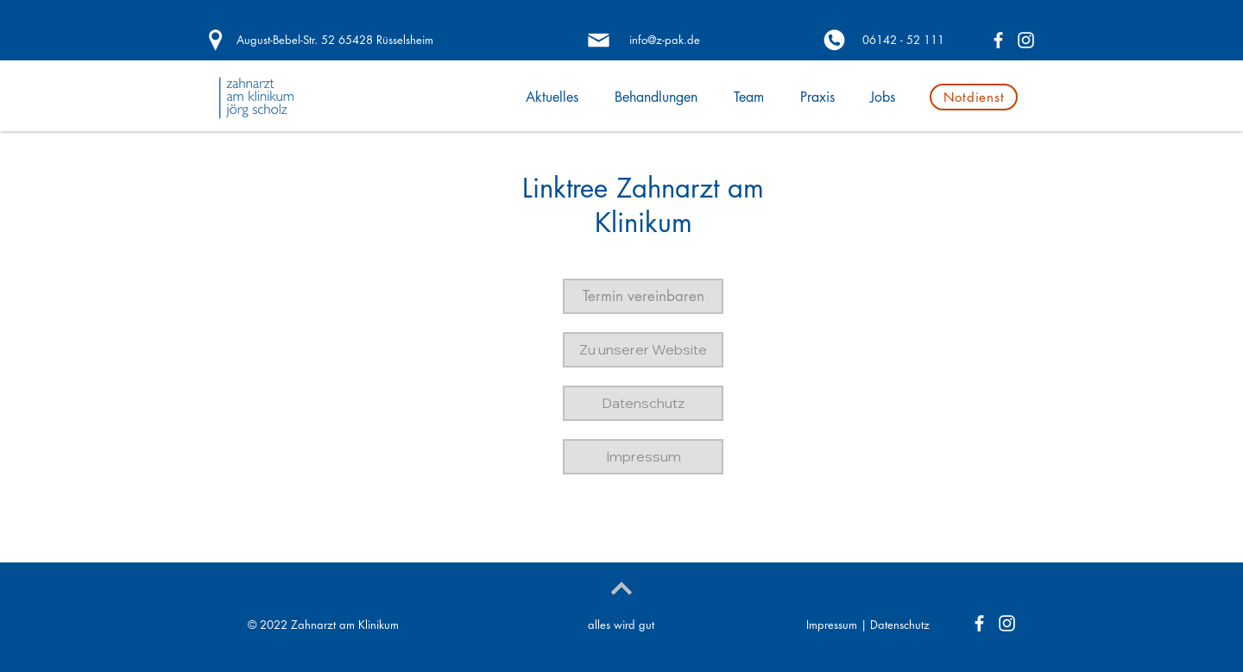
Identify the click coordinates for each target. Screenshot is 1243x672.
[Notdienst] (974, 97)
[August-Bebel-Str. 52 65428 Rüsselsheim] (334, 40)
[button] (643, 296)
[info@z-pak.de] (664, 40)
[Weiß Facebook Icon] (998, 40)
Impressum (831, 624)
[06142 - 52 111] (903, 40)
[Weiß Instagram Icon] (1026, 40)
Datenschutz (900, 624)
